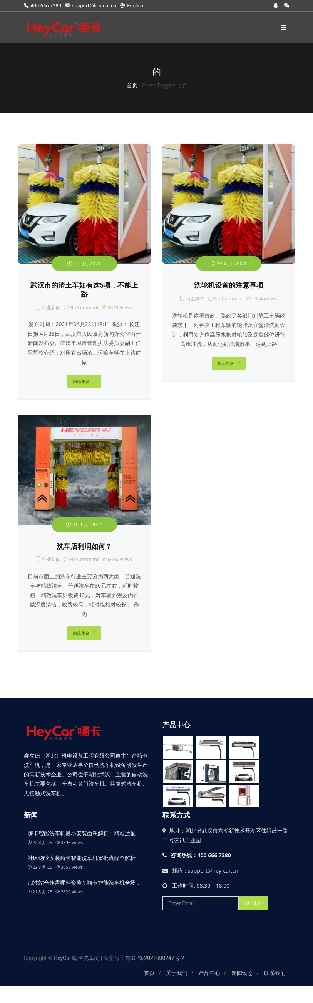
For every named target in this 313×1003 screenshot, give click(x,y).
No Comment (84, 307)
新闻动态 (242, 973)
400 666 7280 (43, 5)
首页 (149, 973)
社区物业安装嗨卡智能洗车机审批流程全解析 (82, 858)
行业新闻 (51, 307)
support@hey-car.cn (90, 5)
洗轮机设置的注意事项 (228, 285)
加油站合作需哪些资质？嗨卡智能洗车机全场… (83, 883)
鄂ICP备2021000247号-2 (154, 958)
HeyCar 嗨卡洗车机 (77, 958)
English (131, 5)
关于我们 (176, 973)
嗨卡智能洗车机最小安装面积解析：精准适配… (83, 833)
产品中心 (209, 973)
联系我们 (275, 973)
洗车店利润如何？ (84, 546)
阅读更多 (81, 381)
